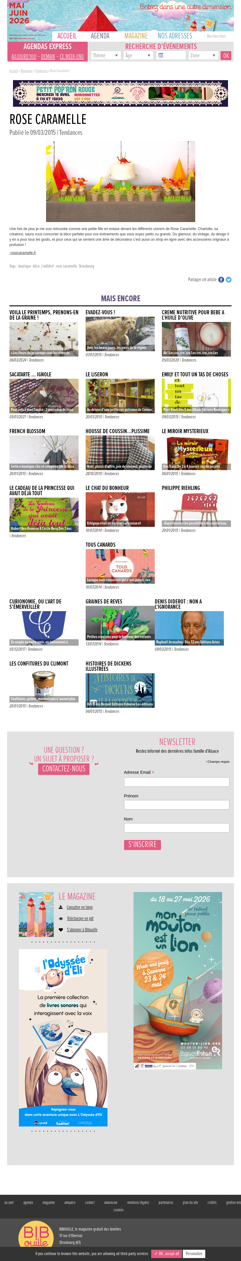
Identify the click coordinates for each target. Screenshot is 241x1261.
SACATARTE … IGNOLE (30, 375)
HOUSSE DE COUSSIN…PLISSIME (118, 432)
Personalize (194, 1254)
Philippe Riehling (181, 488)
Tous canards (100, 545)
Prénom (131, 796)
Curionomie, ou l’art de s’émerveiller (35, 604)
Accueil (13, 71)
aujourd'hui (24, 57)
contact (90, 1202)
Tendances (41, 71)
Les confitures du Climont (38, 664)
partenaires (166, 1202)
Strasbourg (86, 266)
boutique (24, 266)
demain (48, 57)
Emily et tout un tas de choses (195, 375)
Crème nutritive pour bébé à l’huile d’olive (193, 315)
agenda (28, 1202)
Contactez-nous (63, 769)
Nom (128, 819)
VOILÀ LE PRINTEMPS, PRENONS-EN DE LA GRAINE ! (44, 315)
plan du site (190, 1202)
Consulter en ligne (80, 907)
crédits (212, 1202)
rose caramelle (66, 266)
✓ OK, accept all (166, 1254)
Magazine (26, 71)
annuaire (69, 1202)
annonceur (111, 1202)
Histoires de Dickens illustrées (108, 666)
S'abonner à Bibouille (82, 929)
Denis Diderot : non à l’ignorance (178, 604)
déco (36, 266)
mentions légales (138, 1202)
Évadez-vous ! (100, 313)
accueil (9, 1202)
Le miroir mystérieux (185, 432)
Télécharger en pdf (80, 918)
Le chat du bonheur (107, 488)
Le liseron (97, 375)
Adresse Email (139, 773)
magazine (49, 1202)
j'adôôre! (47, 266)
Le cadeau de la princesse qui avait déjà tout (41, 491)
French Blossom (27, 432)
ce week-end (72, 57)
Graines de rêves (104, 602)
